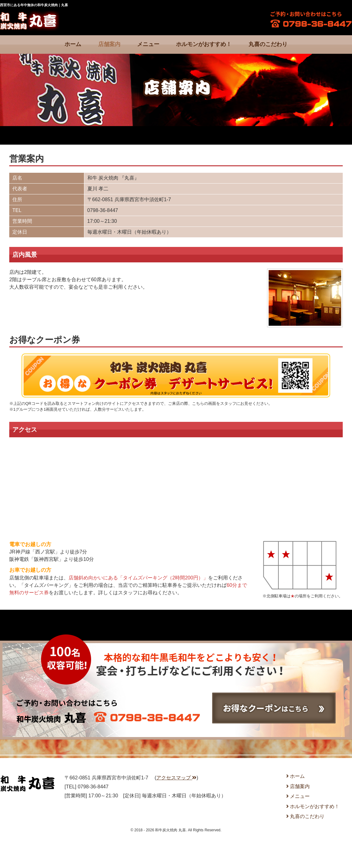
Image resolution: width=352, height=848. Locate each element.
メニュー (148, 44)
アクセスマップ (176, 777)
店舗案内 (109, 44)
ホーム (73, 44)
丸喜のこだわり (268, 44)
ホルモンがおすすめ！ (204, 44)
